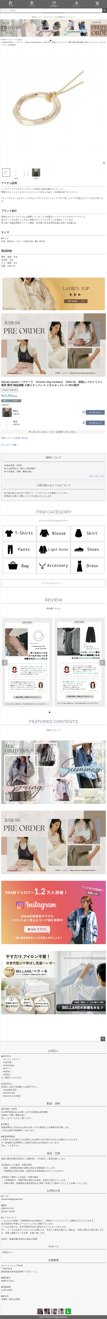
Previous (3, 28)
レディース (31, 4)
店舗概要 (53, 1260)
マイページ (76, 4)
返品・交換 (53, 1153)
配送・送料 (53, 1103)
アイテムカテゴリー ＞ (53, 583)
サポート (53, 1246)
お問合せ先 (53, 1190)
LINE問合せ (54, 4)
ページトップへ (103, 1039)
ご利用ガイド (7, 1252)
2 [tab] (52, 40)
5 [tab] (57, 712)
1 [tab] (50, 40)
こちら (15, 1118)
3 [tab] (54, 40)
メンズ (10, 4)
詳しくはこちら (97, 476)
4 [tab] (56, 40)
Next (103, 28)
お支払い (53, 1050)
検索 (104, 10)
